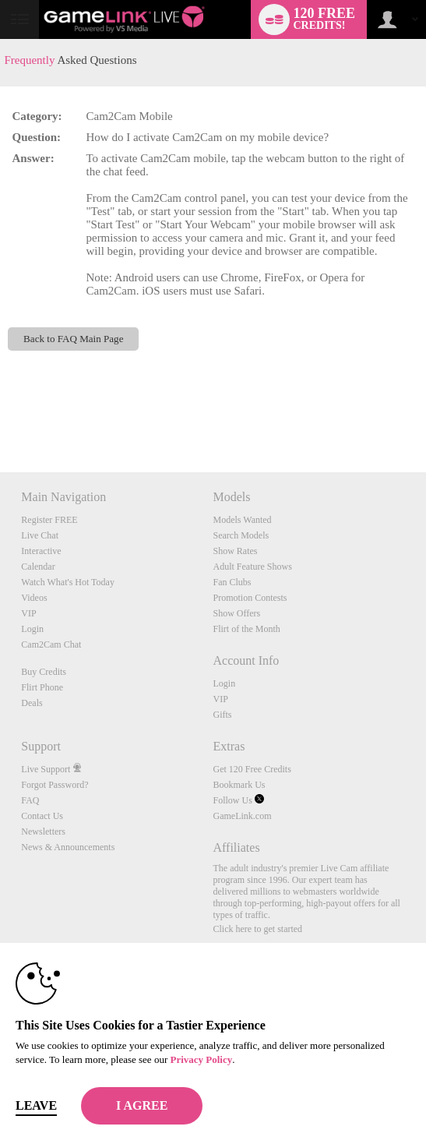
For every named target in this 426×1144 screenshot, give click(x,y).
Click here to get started (257, 928)
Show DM (0, 414)
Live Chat (39, 535)
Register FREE (49, 519)
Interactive (41, 551)
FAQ (30, 800)
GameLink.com (242, 815)
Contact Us (42, 815)
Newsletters (43, 831)
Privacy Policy (201, 1059)
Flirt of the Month (246, 628)
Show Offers (236, 613)
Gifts (222, 714)
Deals (31, 702)
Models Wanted (242, 519)
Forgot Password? (54, 784)
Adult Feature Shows (252, 566)
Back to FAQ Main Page (73, 338)
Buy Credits (43, 671)
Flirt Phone (42, 687)
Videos (34, 597)
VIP (28, 613)
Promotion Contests (250, 597)
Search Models (241, 535)
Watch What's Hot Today (67, 582)
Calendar (38, 566)
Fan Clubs (232, 582)
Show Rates (235, 551)
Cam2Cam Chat (51, 644)
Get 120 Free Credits (251, 769)
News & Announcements (67, 847)
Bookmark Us (239, 784)
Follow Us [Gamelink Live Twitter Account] (238, 800)
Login (32, 628)
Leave (36, 1105)
